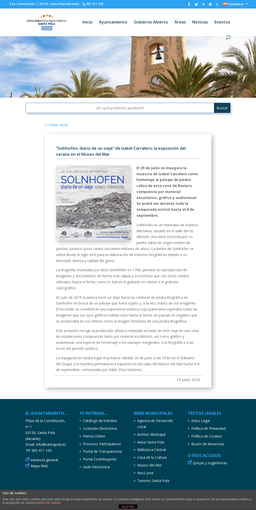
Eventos (222, 22)
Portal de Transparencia (102, 451)
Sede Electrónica (96, 466)
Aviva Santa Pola (150, 442)
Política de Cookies (206, 436)
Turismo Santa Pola (153, 480)
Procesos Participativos (102, 444)
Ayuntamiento (113, 22)
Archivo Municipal (151, 434)
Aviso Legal (200, 420)
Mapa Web (39, 466)
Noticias (200, 22)
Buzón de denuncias (207, 444)
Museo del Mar (149, 465)
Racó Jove (145, 472)
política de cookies (48, 502)
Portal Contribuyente (99, 459)
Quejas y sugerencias (210, 462)
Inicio (87, 22)
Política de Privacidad (208, 428)
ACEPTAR (128, 506)
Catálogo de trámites (100, 420)
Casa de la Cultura (151, 457)
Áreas (180, 22)
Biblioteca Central (151, 449)
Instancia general (44, 460)
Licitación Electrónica (100, 428)
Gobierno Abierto (151, 22)
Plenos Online (94, 436)
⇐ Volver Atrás (56, 124)
